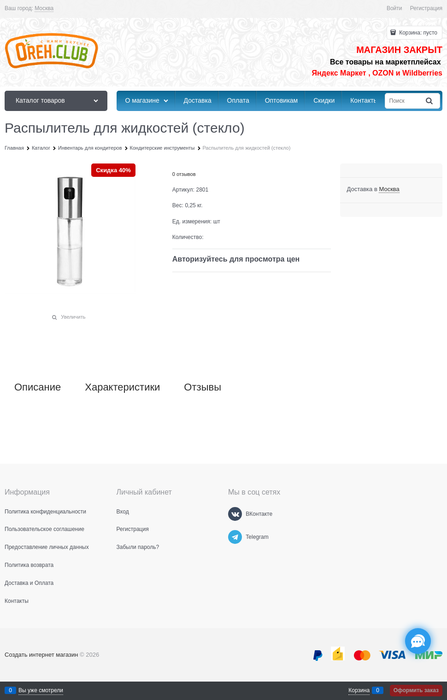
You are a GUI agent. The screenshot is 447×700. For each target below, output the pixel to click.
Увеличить (73, 317)
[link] (44, 8)
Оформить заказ (416, 690)
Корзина (359, 690)
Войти (394, 8)
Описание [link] (37, 387)
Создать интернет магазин (41, 654)
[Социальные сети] (418, 641)
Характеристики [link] (122, 387)
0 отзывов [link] (184, 174)
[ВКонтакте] (235, 514)
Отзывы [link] (202, 387)
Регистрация (426, 8)
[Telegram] (235, 537)
